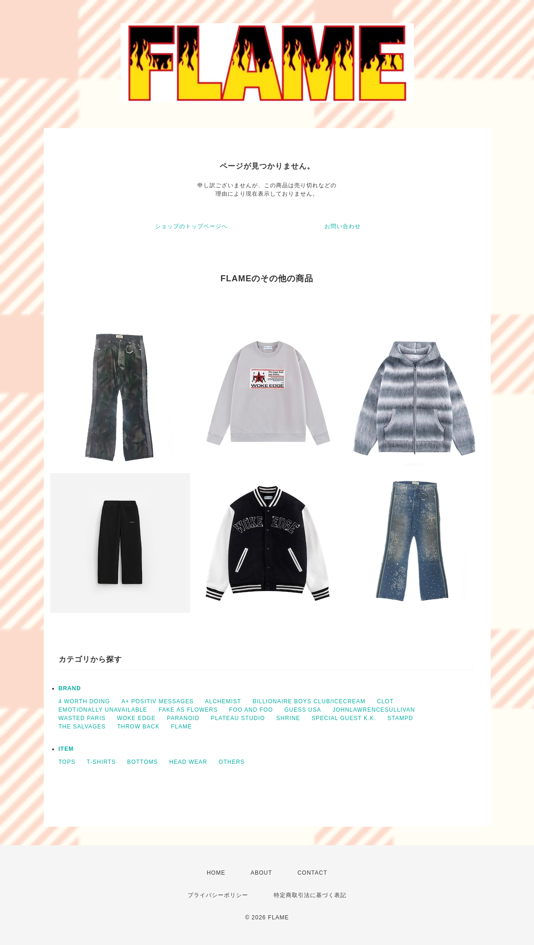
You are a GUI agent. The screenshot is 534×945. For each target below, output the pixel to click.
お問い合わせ (342, 226)
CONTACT (312, 873)
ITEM (66, 749)
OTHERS (232, 762)
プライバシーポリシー (218, 895)
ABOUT (261, 873)
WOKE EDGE (136, 718)
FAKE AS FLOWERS (188, 710)
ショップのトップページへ (191, 226)
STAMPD (400, 718)
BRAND (70, 688)
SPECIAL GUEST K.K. (343, 718)
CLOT (385, 701)
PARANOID (183, 718)
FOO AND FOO (251, 710)
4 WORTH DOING (84, 701)
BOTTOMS (142, 762)
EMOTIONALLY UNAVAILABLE (103, 710)
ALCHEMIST (223, 701)
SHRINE (288, 718)
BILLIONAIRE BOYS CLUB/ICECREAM (308, 701)
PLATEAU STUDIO (238, 718)
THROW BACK (138, 726)
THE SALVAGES (82, 726)
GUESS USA (302, 710)
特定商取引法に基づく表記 (310, 895)
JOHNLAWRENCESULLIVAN (373, 710)
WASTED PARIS (82, 718)
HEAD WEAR (188, 762)
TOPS (67, 762)
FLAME (181, 726)
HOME (216, 873)
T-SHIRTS (101, 762)
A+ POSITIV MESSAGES (158, 701)
